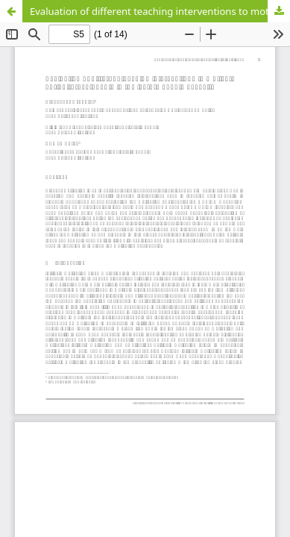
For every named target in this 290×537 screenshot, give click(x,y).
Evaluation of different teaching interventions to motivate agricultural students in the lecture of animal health (160, 11)
